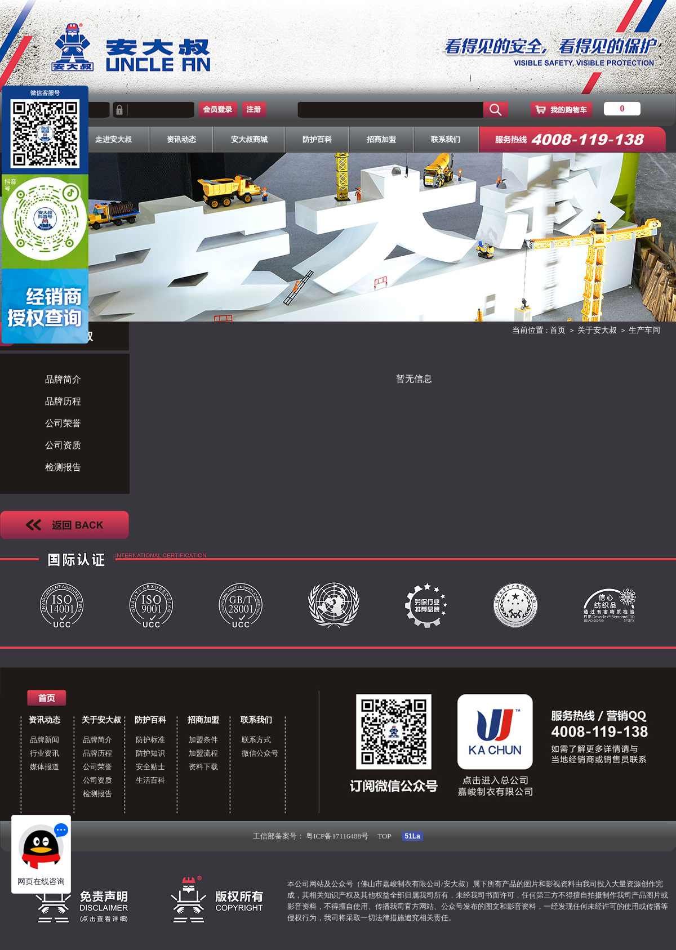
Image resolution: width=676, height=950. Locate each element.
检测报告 (63, 467)
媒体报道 (44, 766)
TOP (384, 836)
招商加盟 (203, 720)
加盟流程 (203, 753)
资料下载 (203, 766)
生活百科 (150, 780)
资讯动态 (44, 720)
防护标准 (150, 739)
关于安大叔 (597, 330)
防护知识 (150, 753)
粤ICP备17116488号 (337, 836)
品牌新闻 (44, 739)
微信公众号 (260, 753)
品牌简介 (63, 379)
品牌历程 (63, 401)
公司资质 (63, 445)
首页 (558, 330)
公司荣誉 (63, 423)
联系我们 (256, 720)
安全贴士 (150, 766)
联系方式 (256, 739)
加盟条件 (203, 739)
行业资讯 (44, 753)
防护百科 (150, 720)
